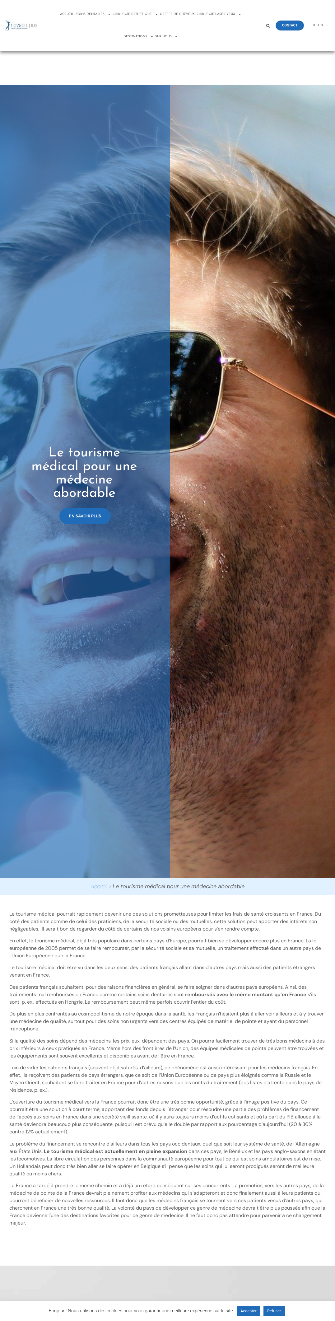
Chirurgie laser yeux (219, 14)
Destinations (138, 36)
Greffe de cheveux (177, 14)
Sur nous (166, 36)
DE (314, 25)
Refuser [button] (274, 1311)
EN (320, 25)
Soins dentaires (93, 14)
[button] (268, 25)
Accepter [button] (248, 1311)
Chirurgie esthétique (135, 14)
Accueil (67, 14)
